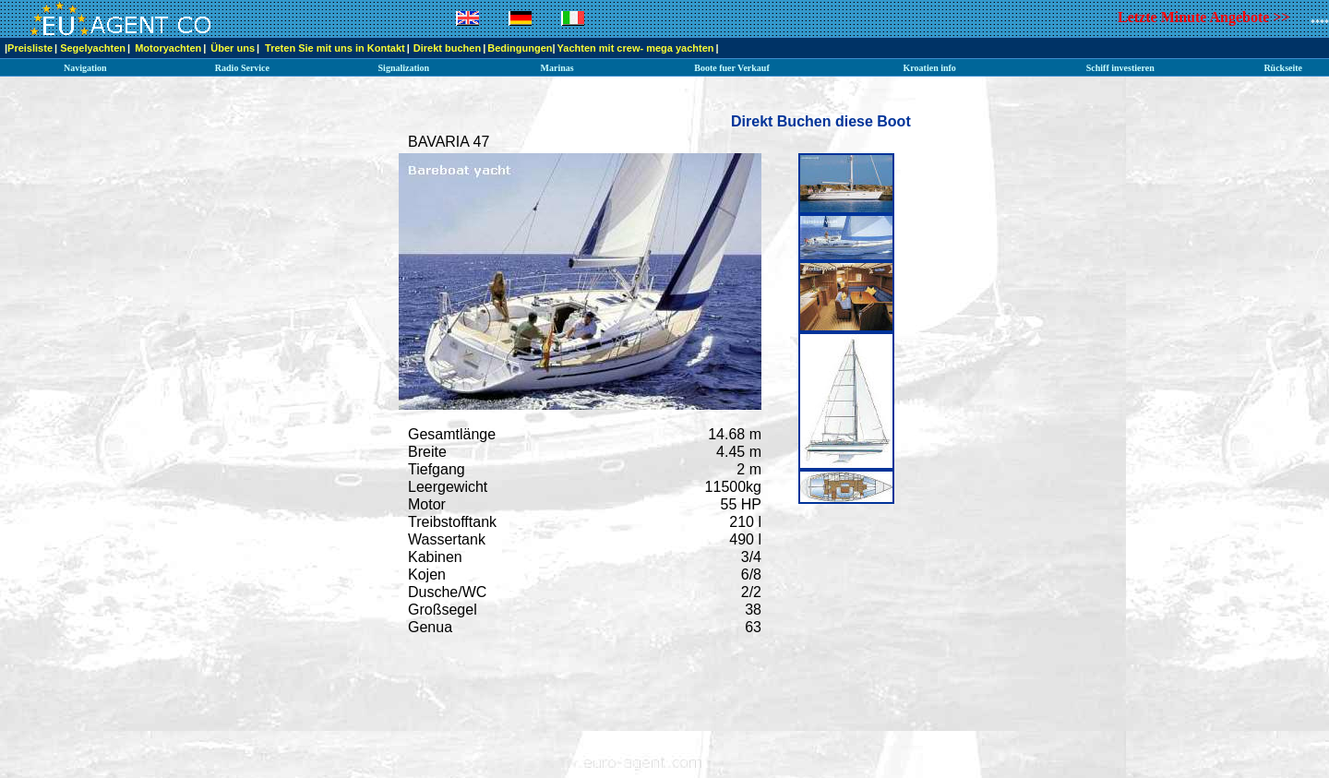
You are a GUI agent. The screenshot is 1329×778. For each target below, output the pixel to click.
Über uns (232, 48)
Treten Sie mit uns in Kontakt (335, 48)
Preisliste (30, 48)
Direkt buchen (447, 48)
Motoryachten (168, 48)
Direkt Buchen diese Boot (821, 121)
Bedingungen (519, 48)
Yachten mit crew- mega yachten (635, 48)
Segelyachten (93, 48)
